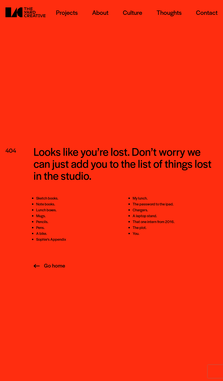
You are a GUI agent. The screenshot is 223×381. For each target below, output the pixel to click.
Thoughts (169, 12)
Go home (49, 265)
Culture (132, 12)
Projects (67, 12)
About (100, 12)
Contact (207, 12)
